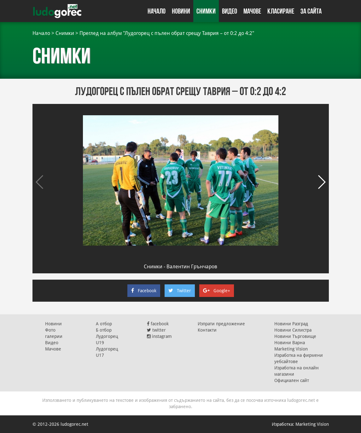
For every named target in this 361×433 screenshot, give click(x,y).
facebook (158, 323)
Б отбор (104, 330)
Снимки (206, 11)
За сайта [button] (311, 11)
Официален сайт (291, 380)
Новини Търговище (295, 336)
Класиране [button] (280, 11)
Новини (181, 11)
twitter (156, 330)
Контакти (207, 330)
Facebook (143, 290)
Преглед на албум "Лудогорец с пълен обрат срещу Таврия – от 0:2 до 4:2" (166, 33)
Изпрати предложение (221, 323)
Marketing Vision (291, 348)
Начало (157, 11)
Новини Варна (289, 342)
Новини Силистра (293, 330)
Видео (229, 11)
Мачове (252, 11)
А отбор (104, 323)
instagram (159, 336)
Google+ (216, 290)
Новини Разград (291, 323)
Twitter (179, 290)
